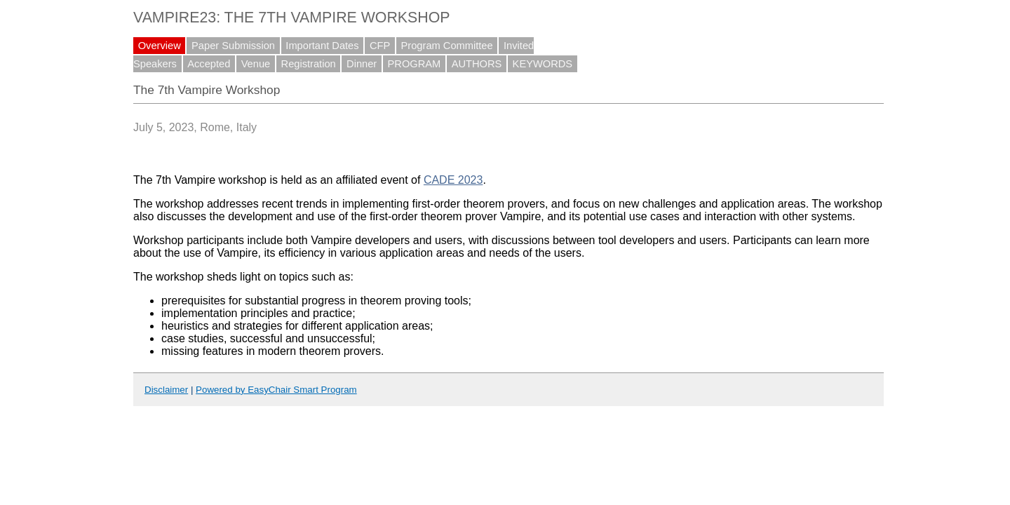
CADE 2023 (453, 180)
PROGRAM (414, 63)
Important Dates (321, 45)
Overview (159, 45)
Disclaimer (166, 389)
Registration (308, 63)
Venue (256, 63)
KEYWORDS (543, 63)
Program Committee (447, 45)
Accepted (208, 63)
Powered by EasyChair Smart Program (276, 389)
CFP (380, 45)
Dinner (361, 63)
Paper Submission (233, 45)
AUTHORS (477, 63)
